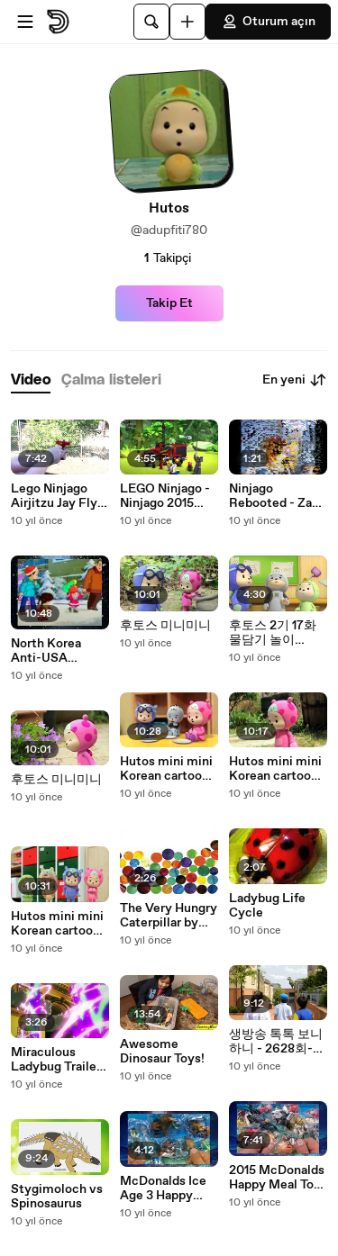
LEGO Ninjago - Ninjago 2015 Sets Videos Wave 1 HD (165, 496)
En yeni (294, 380)
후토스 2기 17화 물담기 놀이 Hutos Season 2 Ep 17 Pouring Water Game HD (275, 633)
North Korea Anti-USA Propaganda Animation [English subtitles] (46, 651)
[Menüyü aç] (25, 22)
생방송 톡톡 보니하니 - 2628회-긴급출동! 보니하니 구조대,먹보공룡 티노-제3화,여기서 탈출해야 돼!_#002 (277, 1041)
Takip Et (169, 303)
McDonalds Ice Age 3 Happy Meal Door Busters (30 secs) (163, 1188)
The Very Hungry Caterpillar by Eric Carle (168, 915)
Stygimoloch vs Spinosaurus (57, 1196)
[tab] (30, 380)
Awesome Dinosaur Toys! (162, 1051)
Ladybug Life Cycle (267, 905)
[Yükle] (187, 22)
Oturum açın (268, 22)
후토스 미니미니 (56, 780)
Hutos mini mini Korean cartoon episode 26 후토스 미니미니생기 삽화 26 (57, 923)
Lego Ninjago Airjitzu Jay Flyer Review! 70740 (60, 496)
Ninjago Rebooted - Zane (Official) (277, 496)
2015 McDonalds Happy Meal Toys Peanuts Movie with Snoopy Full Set (278, 1177)
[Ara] (151, 22)
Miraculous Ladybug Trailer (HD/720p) (56, 1059)
